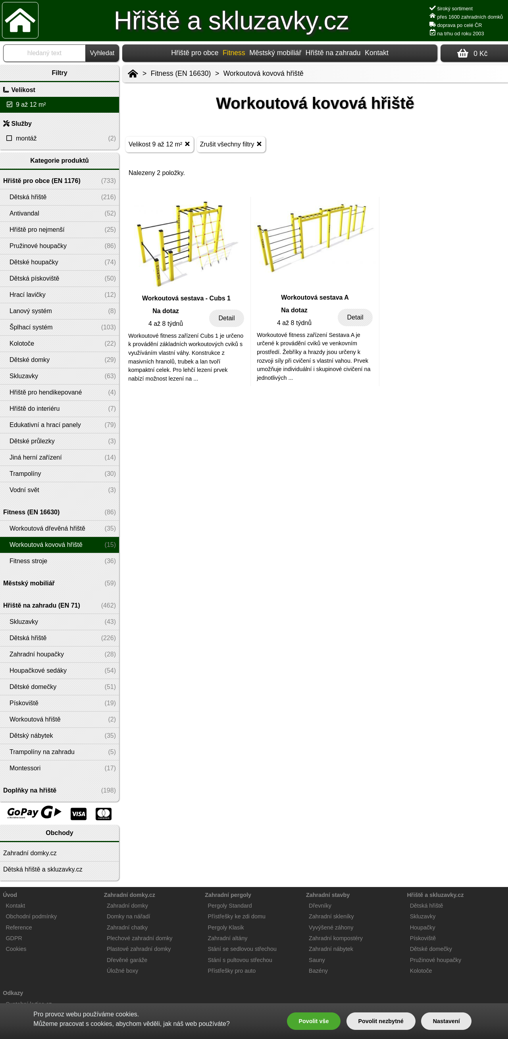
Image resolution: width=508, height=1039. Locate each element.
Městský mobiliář (275, 53)
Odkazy (13, 993)
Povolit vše (313, 1021)
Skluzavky (423, 916)
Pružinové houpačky (436, 960)
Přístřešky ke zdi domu (237, 916)
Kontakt (377, 53)
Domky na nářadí (128, 916)
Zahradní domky (127, 905)
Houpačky (422, 927)
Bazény (318, 971)
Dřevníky (320, 905)
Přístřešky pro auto (232, 971)
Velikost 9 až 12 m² (159, 144)
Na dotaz (165, 311)
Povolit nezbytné (380, 1021)
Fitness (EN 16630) (181, 73)
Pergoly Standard (230, 905)
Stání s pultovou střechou (240, 960)
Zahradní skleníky (331, 916)
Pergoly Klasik (226, 927)
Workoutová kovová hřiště (263, 73)
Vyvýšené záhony (331, 927)
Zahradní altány (228, 938)
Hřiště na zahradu (333, 53)
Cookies (16, 949)
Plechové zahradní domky (140, 938)
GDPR (14, 938)
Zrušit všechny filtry (231, 144)
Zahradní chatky (127, 927)
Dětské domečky (431, 949)
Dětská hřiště (426, 905)
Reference (19, 927)
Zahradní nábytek (331, 949)
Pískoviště (423, 938)
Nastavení (446, 1021)
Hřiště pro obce (194, 53)
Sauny (317, 960)
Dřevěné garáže (127, 960)
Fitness (234, 53)
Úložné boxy (122, 971)
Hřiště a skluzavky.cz (231, 20)
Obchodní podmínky (31, 916)
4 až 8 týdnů (165, 323)
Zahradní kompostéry (336, 938)
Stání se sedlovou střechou (242, 949)
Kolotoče (421, 971)
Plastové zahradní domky (139, 949)
